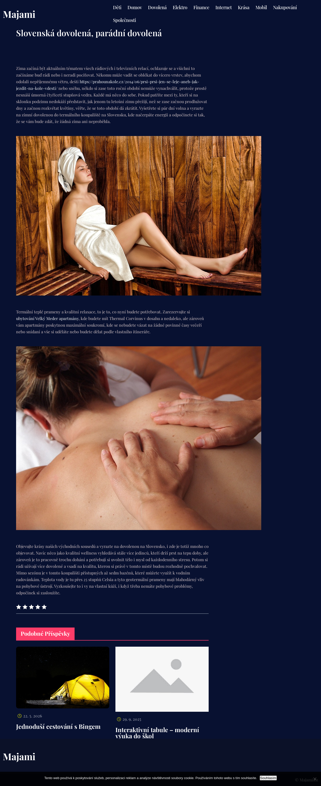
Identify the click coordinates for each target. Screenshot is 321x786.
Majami (19, 14)
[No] (314, 778)
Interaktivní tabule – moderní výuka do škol (157, 733)
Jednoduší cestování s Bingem (58, 726)
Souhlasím (268, 778)
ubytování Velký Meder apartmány (47, 318)
